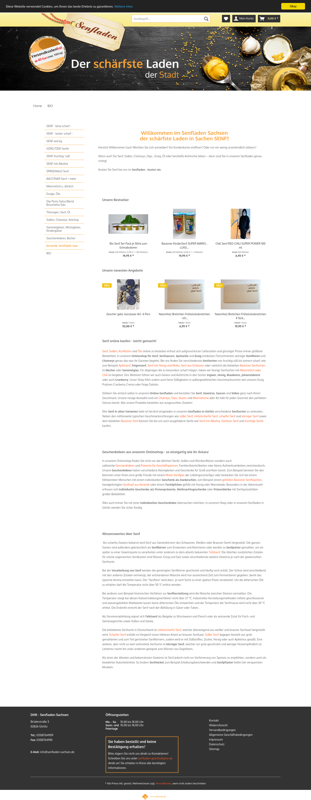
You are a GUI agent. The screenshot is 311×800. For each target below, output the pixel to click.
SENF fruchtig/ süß (58, 156)
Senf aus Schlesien (192, 365)
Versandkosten (163, 783)
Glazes (183, 397)
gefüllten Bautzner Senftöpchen (242, 479)
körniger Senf (250, 416)
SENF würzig (54, 141)
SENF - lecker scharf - (59, 133)
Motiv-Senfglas (175, 475)
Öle (140, 351)
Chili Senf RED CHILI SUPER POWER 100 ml (240, 245)
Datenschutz (217, 744)
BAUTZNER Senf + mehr (61, 178)
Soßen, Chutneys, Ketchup (62, 219)
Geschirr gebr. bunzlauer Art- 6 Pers (128, 314)
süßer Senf (186, 416)
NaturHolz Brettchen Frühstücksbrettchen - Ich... (184, 316)
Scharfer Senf (117, 634)
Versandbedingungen (222, 729)
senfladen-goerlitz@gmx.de (155, 758)
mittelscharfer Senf (206, 416)
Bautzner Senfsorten (252, 365)
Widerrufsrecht (218, 725)
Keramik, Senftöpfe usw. (62, 245)
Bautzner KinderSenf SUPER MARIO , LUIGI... (184, 245)
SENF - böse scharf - (58, 125)
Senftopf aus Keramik (136, 484)
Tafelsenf (214, 552)
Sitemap (214, 748)
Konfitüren (125, 351)
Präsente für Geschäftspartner (159, 465)
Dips (174, 397)
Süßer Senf (212, 634)
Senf (105, 351)
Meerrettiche (201, 397)
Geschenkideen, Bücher (60, 238)
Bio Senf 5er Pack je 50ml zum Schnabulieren (128, 245)
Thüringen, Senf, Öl (58, 212)
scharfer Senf (227, 416)
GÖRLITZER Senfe (57, 148)
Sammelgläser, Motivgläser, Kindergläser (63, 228)
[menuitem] (226, 18)
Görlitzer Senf (230, 420)
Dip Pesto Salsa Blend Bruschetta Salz (60, 202)
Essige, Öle (53, 193)
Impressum (216, 739)
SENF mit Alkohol (57, 163)
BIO (48, 253)
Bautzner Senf (129, 420)
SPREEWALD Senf (57, 171)
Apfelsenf (124, 365)
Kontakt (214, 720)
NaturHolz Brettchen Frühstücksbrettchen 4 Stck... (240, 316)
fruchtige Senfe (254, 420)
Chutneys (164, 397)
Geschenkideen (124, 465)
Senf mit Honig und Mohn (163, 365)
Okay (293, 6)
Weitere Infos (123, 6)
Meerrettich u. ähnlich (59, 186)
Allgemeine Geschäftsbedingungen (231, 734)
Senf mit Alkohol (209, 420)
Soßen (113, 351)
